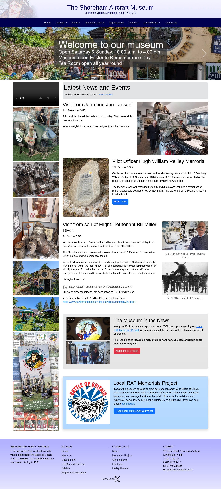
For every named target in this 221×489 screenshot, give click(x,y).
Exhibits (65, 468)
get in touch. (128, 403)
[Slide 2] (105, 75)
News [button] (75, 22)
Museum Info (68, 459)
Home (47, 22)
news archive (106, 94)
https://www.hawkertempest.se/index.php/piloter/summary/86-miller (99, 302)
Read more (120, 201)
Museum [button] (60, 22)
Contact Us (171, 22)
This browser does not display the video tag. (36, 94)
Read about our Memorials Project (134, 411)
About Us (66, 455)
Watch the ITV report (127, 351)
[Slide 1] (99, 75)
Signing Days (116, 22)
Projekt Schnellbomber (73, 472)
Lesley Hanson (151, 22)
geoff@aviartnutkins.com (179, 469)
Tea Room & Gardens (73, 464)
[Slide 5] (121, 75)
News (115, 451)
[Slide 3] (110, 75)
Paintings (117, 464)
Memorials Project (94, 22)
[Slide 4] (116, 75)
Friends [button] (133, 22)
